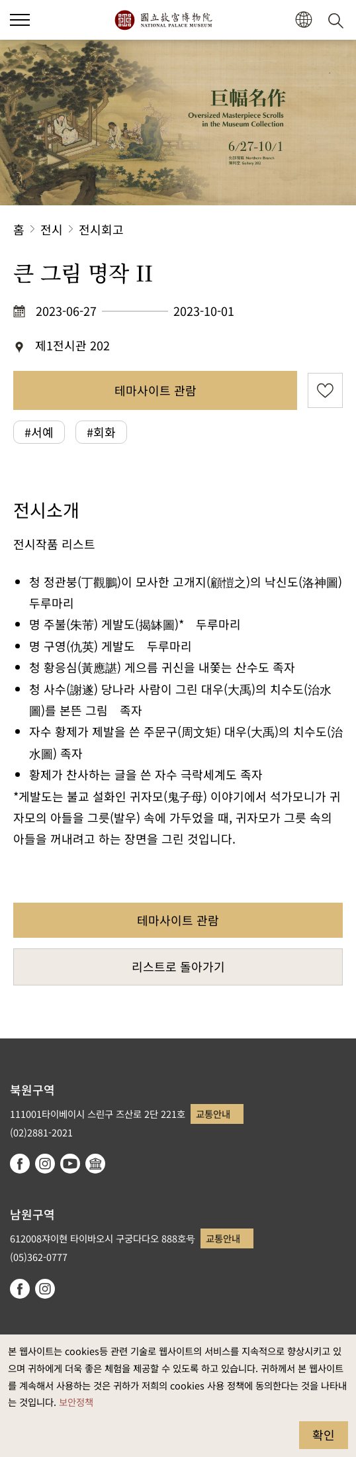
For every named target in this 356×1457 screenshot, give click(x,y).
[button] (303, 20)
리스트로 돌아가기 (178, 966)
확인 (323, 1434)
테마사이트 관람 (155, 390)
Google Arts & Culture (95, 1164)
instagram (45, 1164)
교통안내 (213, 1114)
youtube (70, 1164)
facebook (20, 1164)
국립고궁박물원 (163, 20)
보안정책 (76, 1402)
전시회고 (101, 229)
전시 (51, 229)
